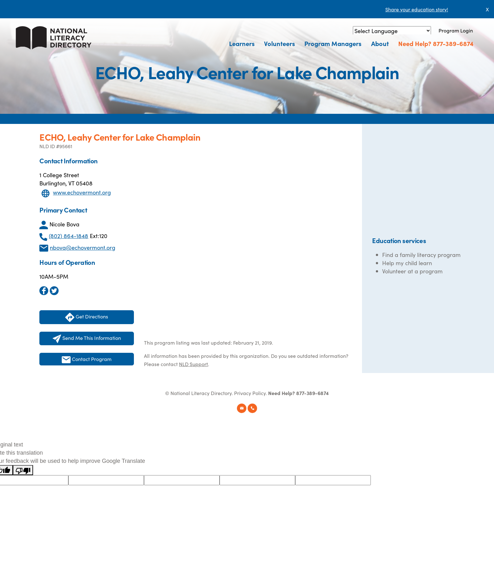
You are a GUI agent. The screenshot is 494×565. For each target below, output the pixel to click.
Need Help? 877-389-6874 (436, 43)
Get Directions (86, 317)
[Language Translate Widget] (392, 30)
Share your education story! (416, 9)
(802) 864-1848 (68, 236)
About (380, 43)
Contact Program (87, 359)
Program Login (456, 30)
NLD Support (193, 363)
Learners (242, 43)
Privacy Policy (250, 392)
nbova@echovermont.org (82, 247)
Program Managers (333, 43)
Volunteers (279, 43)
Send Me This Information (87, 338)
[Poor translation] (23, 470)
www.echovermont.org (82, 192)
